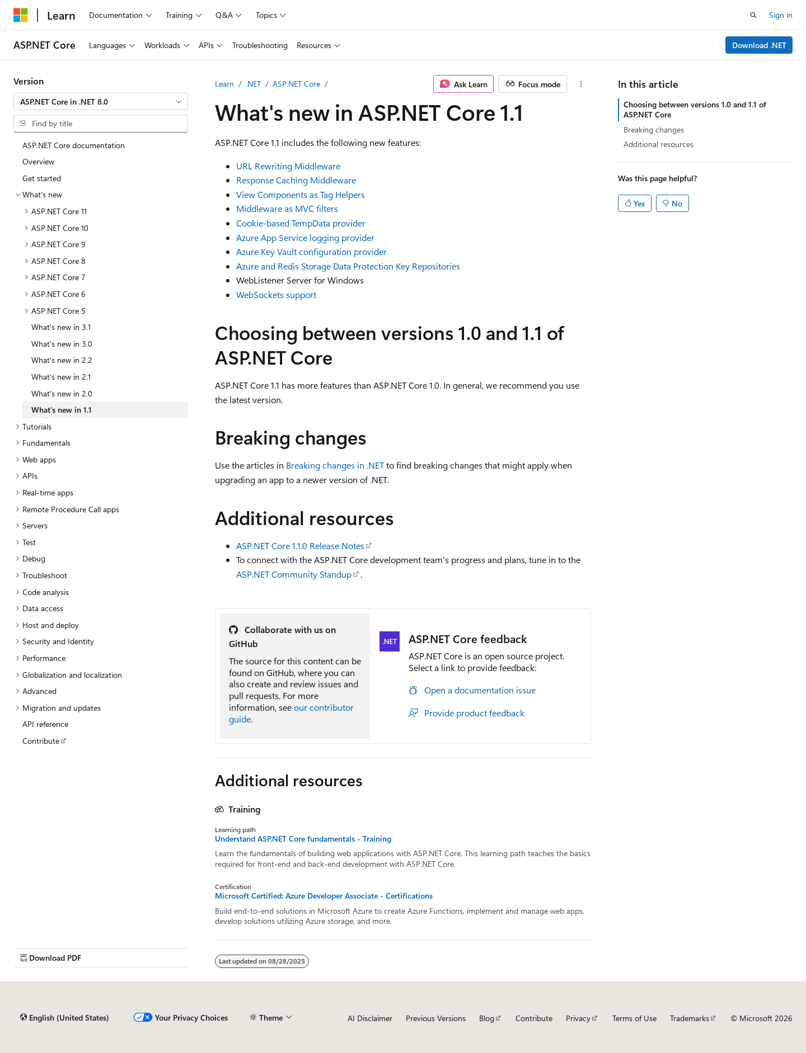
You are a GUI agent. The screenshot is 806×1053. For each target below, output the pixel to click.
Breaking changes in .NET (335, 465)
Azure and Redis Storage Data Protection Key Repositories (348, 266)
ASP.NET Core (296, 83)
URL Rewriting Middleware (288, 166)
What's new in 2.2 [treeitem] (61, 360)
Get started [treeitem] (41, 178)
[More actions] (581, 84)
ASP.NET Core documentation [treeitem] (73, 145)
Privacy (578, 1018)
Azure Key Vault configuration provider (311, 251)
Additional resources (658, 144)
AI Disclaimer (370, 1018)
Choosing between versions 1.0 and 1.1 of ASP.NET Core (695, 109)
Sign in (781, 15)
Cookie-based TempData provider (300, 223)
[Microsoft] (20, 15)
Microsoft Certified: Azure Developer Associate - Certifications (324, 896)
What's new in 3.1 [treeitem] (61, 327)
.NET (253, 83)
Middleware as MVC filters (287, 208)
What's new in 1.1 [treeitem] (61, 409)
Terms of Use (634, 1018)
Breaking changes (654, 129)
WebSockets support (276, 294)
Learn (224, 83)
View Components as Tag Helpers (300, 194)
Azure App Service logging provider (305, 237)
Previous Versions (436, 1018)
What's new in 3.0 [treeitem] (61, 343)
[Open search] (753, 15)
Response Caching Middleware (296, 180)
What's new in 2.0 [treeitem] (61, 393)
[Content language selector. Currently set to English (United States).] (64, 1018)
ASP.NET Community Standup (294, 574)
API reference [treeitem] (45, 724)
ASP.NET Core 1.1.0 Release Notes (300, 545)
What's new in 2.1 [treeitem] (61, 376)
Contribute (534, 1018)
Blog (486, 1018)
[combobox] (100, 102)
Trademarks (689, 1018)
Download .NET (759, 45)
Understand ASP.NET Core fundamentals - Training (303, 839)
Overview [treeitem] (38, 161)
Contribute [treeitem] (40, 740)
